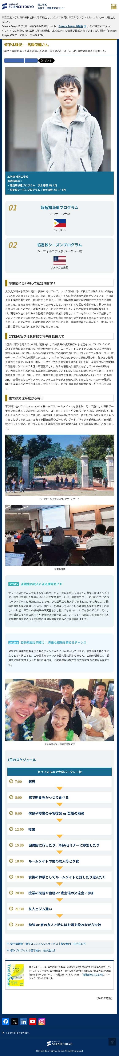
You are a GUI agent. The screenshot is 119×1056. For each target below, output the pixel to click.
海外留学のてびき (91, 974)
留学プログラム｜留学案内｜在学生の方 (33, 950)
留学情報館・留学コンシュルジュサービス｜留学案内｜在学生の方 (48, 943)
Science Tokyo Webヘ (17, 1032)
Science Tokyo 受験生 (71, 26)
